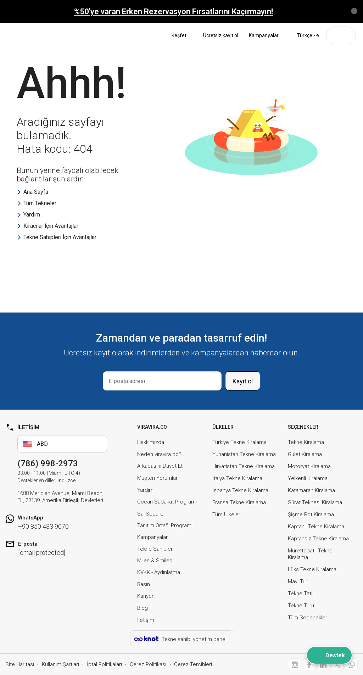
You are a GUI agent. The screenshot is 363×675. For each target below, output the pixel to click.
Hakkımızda (150, 442)
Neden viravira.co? (159, 454)
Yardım (145, 490)
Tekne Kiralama (306, 442)
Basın (143, 584)
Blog (142, 608)
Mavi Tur (297, 581)
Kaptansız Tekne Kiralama (318, 538)
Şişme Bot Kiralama (311, 514)
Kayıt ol (243, 381)
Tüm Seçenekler (307, 617)
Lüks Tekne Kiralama (312, 569)
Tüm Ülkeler (226, 514)
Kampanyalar (264, 35)
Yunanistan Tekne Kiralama (244, 454)
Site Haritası (19, 664)
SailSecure (150, 514)
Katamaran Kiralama (311, 490)
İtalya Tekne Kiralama (237, 478)
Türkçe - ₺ (304, 35)
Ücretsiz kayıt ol (220, 35)
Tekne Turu (301, 605)
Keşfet (182, 35)
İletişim (145, 620)
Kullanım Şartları (60, 664)
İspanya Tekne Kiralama (240, 490)
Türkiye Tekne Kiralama (239, 442)
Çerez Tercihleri (193, 664)
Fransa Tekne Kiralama (239, 502)
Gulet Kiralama (305, 454)
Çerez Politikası (148, 664)
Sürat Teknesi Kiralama (315, 502)
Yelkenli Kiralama (308, 478)
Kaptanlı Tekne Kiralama (316, 526)
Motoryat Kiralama (309, 466)
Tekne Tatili (301, 593)
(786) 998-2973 (47, 463)
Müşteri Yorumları (158, 478)
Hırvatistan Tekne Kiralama (243, 466)
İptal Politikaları (104, 664)
